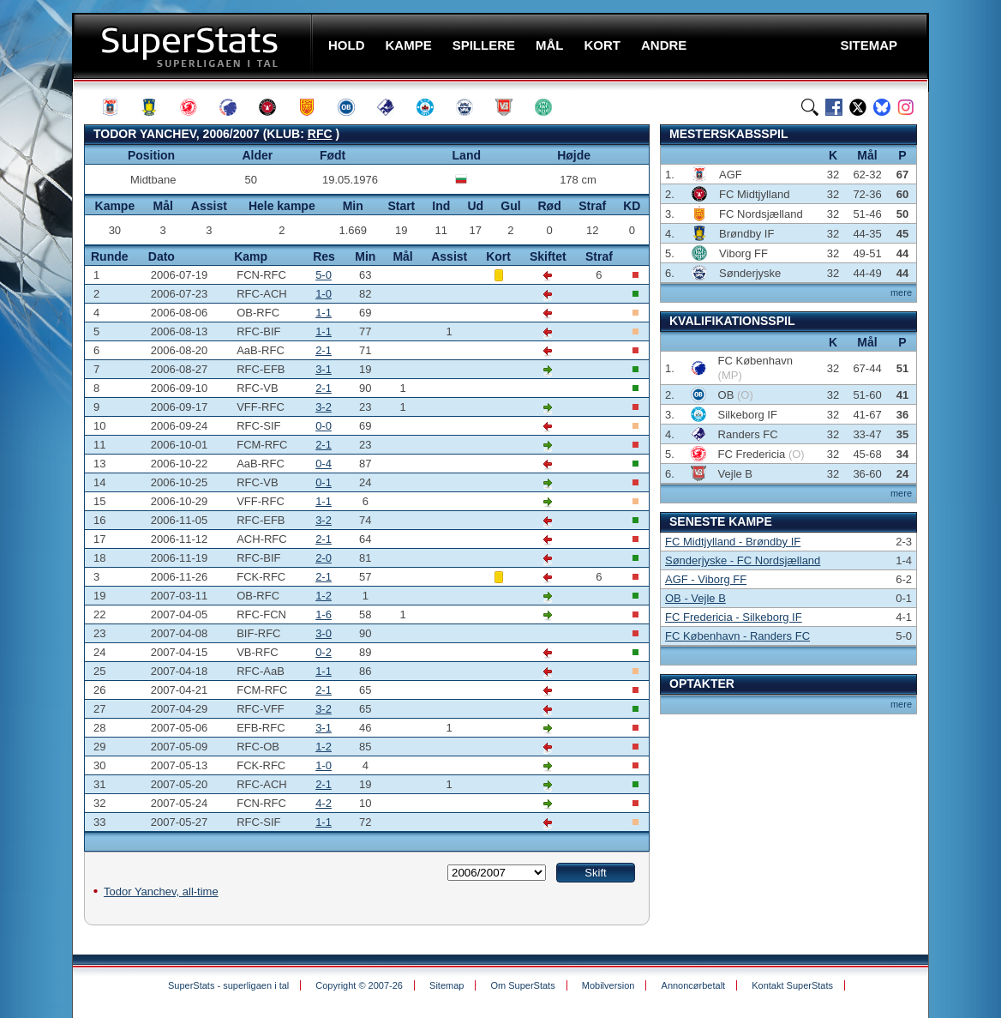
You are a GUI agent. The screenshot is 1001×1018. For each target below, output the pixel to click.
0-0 (323, 425)
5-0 (323, 274)
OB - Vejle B (695, 598)
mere (901, 292)
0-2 (323, 652)
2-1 (323, 350)
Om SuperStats (522, 985)
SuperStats (194, 46)
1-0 (323, 293)
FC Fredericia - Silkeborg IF (733, 617)
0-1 (323, 482)
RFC (320, 134)
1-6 (323, 614)
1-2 (323, 595)
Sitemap (446, 985)
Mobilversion (608, 985)
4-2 (323, 803)
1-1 (323, 312)
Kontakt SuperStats (792, 985)
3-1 (323, 369)
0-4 (323, 463)
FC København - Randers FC (737, 635)
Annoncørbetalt (694, 985)
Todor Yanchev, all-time (161, 891)
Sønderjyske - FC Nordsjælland (742, 560)
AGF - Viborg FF (705, 579)
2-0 (323, 557)
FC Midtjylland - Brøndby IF (732, 541)
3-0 (323, 633)
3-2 (323, 407)
